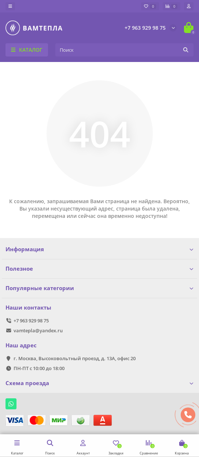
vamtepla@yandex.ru (38, 330)
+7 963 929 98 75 (145, 27)
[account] (189, 6)
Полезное (99, 269)
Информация (99, 249)
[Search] (124, 49)
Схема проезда (99, 383)
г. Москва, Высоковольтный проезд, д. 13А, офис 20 (75, 358)
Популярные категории (99, 288)
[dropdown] (10, 6)
